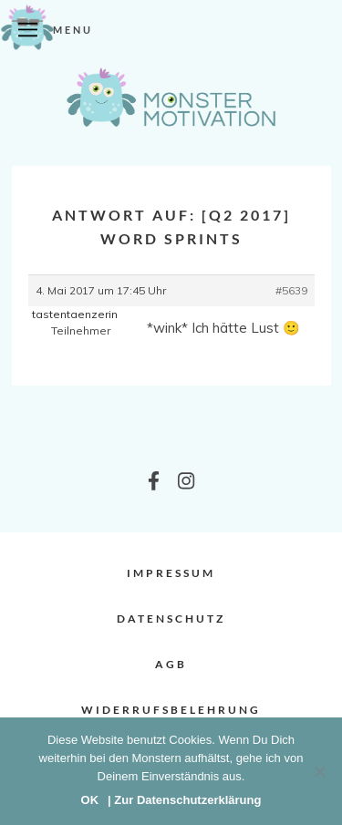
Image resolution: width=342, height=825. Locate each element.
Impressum (171, 573)
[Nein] (319, 771)
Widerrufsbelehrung (171, 710)
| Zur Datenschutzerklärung (184, 800)
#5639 (291, 290)
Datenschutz (171, 618)
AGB (171, 664)
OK (90, 800)
